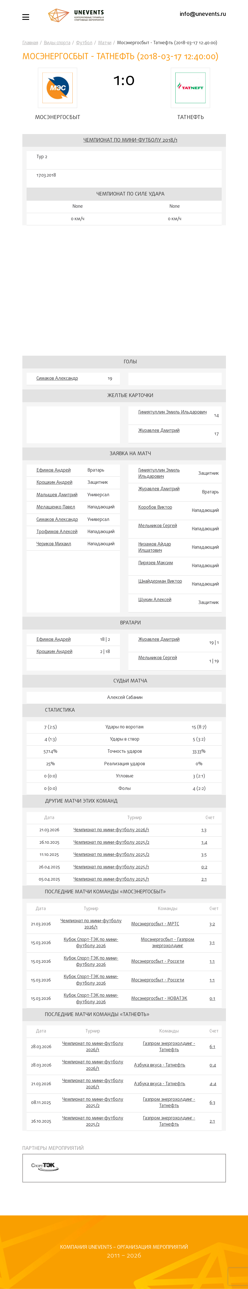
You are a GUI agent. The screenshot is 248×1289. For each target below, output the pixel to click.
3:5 (204, 868)
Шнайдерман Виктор (160, 595)
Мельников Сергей (157, 539)
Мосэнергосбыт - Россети (157, 975)
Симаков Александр (57, 392)
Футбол (84, 43)
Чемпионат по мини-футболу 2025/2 (111, 856)
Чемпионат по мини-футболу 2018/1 (130, 154)
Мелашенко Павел (55, 521)
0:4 (213, 1079)
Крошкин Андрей (54, 496)
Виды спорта (57, 43)
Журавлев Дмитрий (159, 444)
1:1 (212, 975)
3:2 (212, 937)
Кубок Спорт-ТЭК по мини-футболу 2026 (91, 956)
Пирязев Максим (155, 576)
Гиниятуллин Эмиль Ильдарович (172, 426)
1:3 (203, 843)
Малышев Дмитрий (56, 508)
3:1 (212, 956)
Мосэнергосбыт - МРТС (155, 937)
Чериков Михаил (53, 557)
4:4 (213, 1097)
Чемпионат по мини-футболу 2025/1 (111, 880)
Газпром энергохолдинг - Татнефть (169, 1060)
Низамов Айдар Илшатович (154, 561)
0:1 (212, 1012)
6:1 (212, 1060)
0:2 (204, 880)
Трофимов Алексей (56, 545)
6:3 (212, 1116)
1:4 (204, 856)
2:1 (204, 893)
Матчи (104, 43)
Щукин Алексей (154, 613)
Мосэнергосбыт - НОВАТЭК (159, 1012)
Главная (30, 43)
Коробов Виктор (155, 521)
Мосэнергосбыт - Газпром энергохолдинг (167, 956)
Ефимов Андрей (53, 484)
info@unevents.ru (203, 14)
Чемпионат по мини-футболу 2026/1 (111, 843)
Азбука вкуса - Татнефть (159, 1079)
